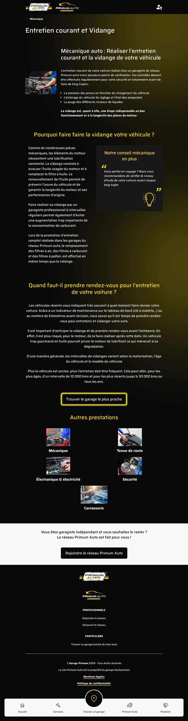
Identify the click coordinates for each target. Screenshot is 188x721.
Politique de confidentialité (94, 683)
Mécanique (36, 19)
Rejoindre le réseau (94, 618)
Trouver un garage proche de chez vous (94, 644)
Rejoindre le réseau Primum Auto (94, 553)
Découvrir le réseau (94, 625)
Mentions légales (94, 677)
